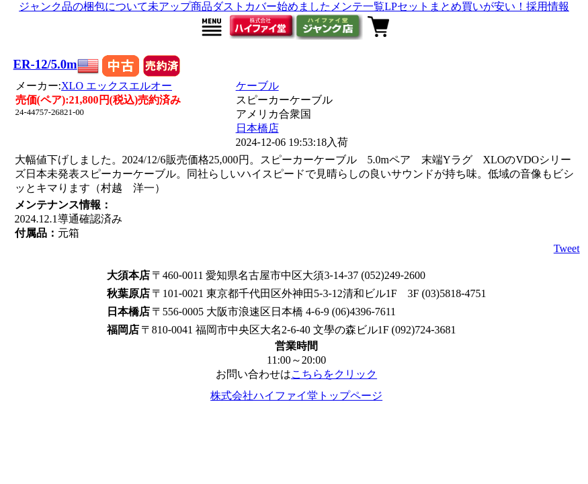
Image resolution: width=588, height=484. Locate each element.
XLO (116, 85)
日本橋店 (257, 128)
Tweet (567, 248)
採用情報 (547, 6)
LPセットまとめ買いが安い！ (455, 6)
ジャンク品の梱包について (83, 6)
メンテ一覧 (357, 6)
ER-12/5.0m (45, 64)
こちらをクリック (334, 374)
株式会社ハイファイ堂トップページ (296, 395)
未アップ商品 (180, 6)
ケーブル (257, 85)
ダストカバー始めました (271, 6)
